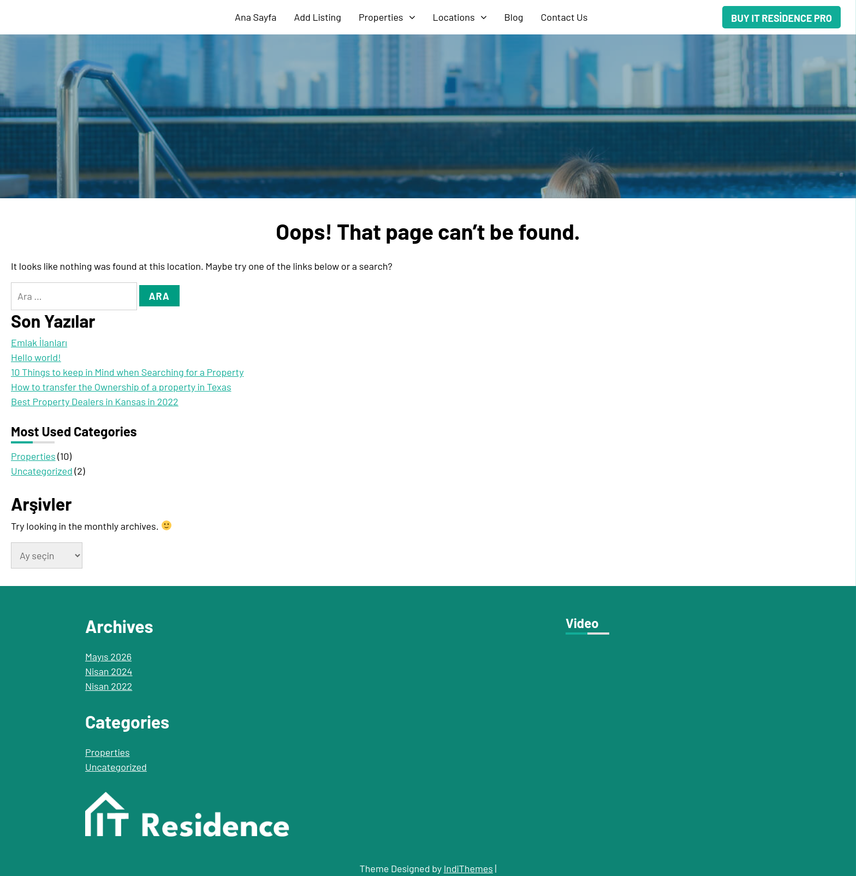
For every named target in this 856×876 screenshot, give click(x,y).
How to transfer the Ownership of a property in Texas (121, 387)
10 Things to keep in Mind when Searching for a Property (127, 372)
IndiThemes (468, 868)
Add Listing (317, 17)
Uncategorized (42, 471)
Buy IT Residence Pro (781, 18)
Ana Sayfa (256, 17)
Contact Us (563, 17)
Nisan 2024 (109, 671)
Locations (454, 17)
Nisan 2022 (108, 686)
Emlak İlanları (39, 342)
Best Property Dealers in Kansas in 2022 (95, 401)
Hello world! (36, 357)
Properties (381, 17)
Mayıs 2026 (108, 656)
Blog (514, 17)
